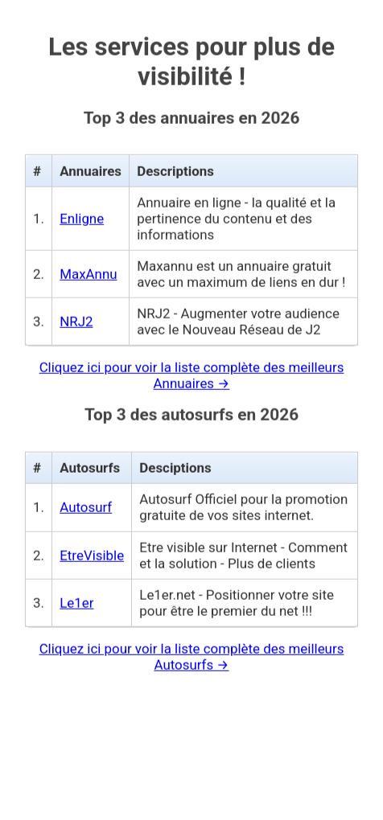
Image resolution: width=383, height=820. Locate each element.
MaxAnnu (88, 268)
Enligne (82, 213)
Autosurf (86, 502)
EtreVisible (92, 550)
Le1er (76, 597)
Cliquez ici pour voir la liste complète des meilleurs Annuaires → (191, 370)
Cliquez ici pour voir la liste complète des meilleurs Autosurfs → (191, 651)
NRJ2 (76, 316)
